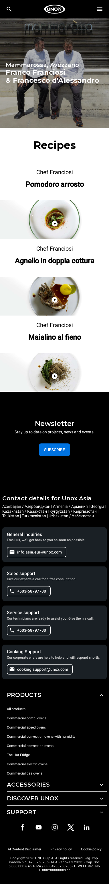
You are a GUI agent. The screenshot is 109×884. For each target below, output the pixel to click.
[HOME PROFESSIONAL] (54, 9)
